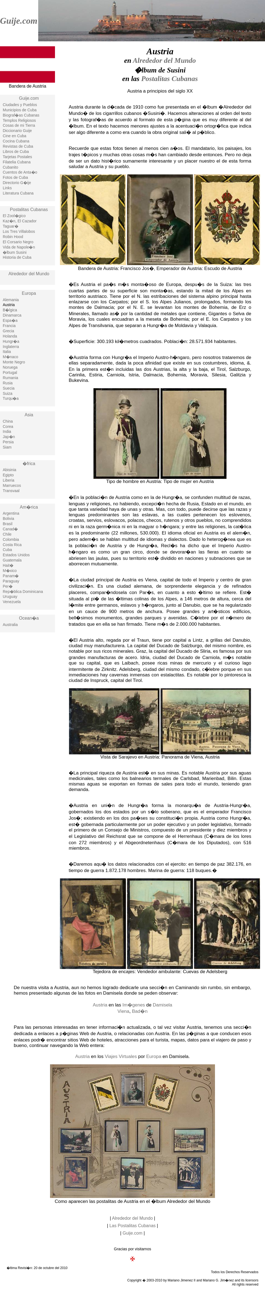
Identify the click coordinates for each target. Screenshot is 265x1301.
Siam (7, 447)
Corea (8, 426)
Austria (100, 1005)
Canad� (10, 529)
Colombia (11, 539)
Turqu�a (11, 398)
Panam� (11, 576)
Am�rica (29, 507)
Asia (28, 414)
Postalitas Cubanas (29, 209)
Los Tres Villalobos (19, 231)
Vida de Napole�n (19, 247)
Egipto (8, 475)
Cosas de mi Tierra (19, 125)
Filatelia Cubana (17, 162)
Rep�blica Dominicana (23, 591)
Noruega (10, 367)
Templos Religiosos (19, 120)
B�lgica (10, 310)
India (7, 431)
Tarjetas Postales (17, 157)
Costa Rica (12, 544)
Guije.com (18, 21)
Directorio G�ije (17, 182)
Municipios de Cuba (20, 110)
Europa (29, 293)
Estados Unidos (16, 555)
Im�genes (133, 1005)
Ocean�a (29, 618)
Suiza (7, 393)
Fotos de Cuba (15, 177)
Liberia (8, 480)
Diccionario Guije (17, 130)
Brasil (7, 524)
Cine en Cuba (14, 136)
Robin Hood (13, 236)
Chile (7, 534)
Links (7, 188)
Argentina (11, 513)
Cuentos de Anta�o (20, 172)
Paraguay (11, 581)
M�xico (10, 570)
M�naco (10, 357)
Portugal (10, 372)
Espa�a (10, 320)
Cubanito (10, 167)
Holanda (10, 336)
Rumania (10, 378)
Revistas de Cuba (18, 146)
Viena (123, 1011)
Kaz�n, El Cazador (20, 221)
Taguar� (10, 226)
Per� (8, 586)
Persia (8, 442)
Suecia (9, 388)
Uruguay (10, 596)
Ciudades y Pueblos (20, 104)
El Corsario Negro (18, 242)
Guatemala (12, 560)
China (8, 421)
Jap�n (9, 436)
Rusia (8, 383)
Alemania (11, 300)
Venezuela (12, 602)
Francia (9, 325)
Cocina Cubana (16, 141)
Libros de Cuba (16, 151)
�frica (29, 463)
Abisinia (9, 470)
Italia (7, 351)
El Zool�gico (14, 216)
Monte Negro (14, 362)
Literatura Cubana (18, 193)
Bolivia (8, 518)
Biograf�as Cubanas (21, 115)
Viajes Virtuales (121, 1056)
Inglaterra (11, 346)
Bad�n (140, 1011)
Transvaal (11, 490)
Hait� (8, 565)
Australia (10, 624)
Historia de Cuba (17, 257)
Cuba (7, 549)
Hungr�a (11, 341)
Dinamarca (12, 315)
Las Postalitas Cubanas (132, 1225)
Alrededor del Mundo (29, 273)
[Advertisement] (27, 725)
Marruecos (12, 485)
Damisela (162, 1005)
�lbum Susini (14, 252)
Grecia (8, 331)
